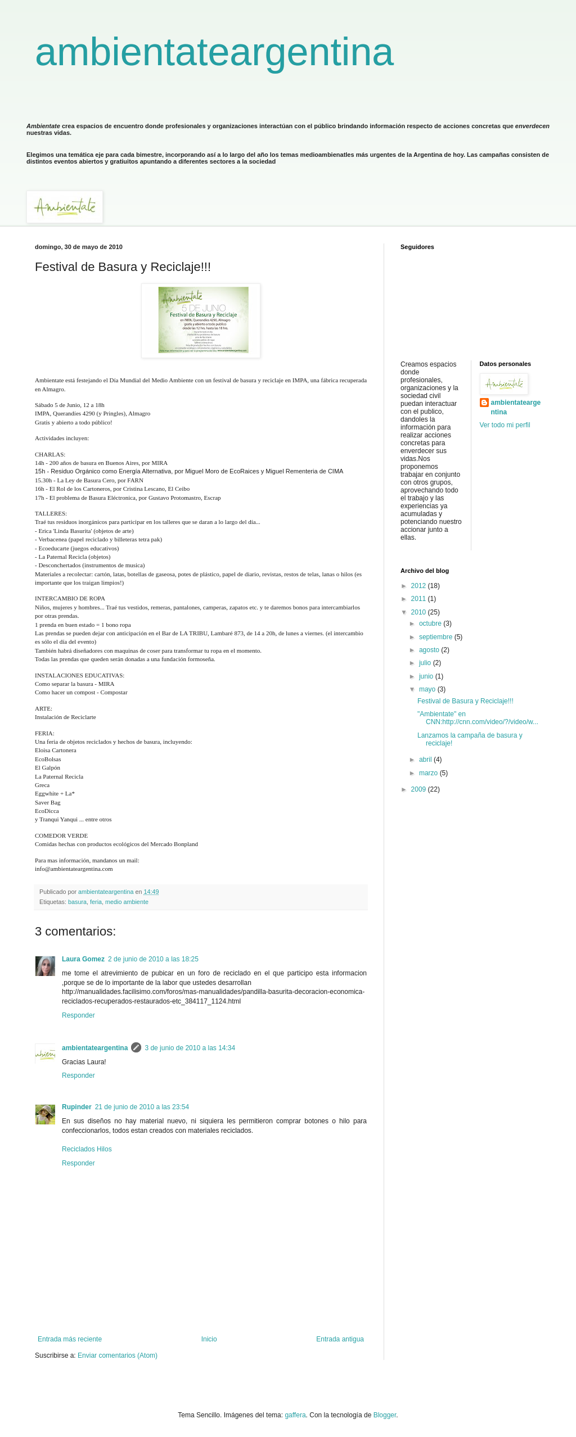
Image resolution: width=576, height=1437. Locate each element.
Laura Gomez (83, 959)
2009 (419, 789)
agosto (430, 650)
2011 (419, 599)
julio (426, 663)
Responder (78, 1015)
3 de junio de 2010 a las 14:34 (190, 1048)
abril (426, 759)
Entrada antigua (340, 1339)
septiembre (436, 637)
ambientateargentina (214, 52)
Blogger (385, 1415)
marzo (429, 773)
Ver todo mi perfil (505, 425)
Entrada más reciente (70, 1339)
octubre (431, 623)
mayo (428, 689)
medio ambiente (126, 901)
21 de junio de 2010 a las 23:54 (142, 1107)
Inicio (209, 1339)
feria (96, 901)
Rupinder (77, 1107)
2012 (419, 586)
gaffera (295, 1415)
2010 (419, 612)
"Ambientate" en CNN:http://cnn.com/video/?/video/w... (477, 718)
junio (427, 676)
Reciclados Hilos (87, 1149)
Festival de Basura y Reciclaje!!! (465, 701)
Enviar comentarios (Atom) (118, 1355)
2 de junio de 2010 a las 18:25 (153, 959)
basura (77, 901)
